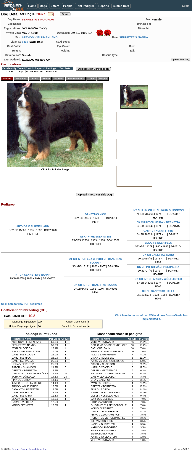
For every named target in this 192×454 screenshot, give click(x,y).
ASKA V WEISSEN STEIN (95, 236)
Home (32, 5)
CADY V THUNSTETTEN (158, 230)
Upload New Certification (93, 68)
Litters (55, 5)
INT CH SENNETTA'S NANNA (32, 274)
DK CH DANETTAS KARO (158, 254)
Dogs (43, 5)
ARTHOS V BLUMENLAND (39, 37)
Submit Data (121, 5)
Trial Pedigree (85, 5)
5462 (25, 41)
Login (186, 5)
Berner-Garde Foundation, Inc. (29, 449)
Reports (104, 5)
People (67, 5)
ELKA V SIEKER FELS (158, 242)
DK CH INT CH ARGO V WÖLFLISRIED (158, 278)
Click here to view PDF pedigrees (21, 303)
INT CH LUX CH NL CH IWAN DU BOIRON (158, 210)
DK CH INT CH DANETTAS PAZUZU (95, 284)
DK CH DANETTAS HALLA (158, 291)
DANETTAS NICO (95, 214)
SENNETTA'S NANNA (133, 37)
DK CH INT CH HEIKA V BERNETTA (158, 222)
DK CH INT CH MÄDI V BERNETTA (158, 266)
